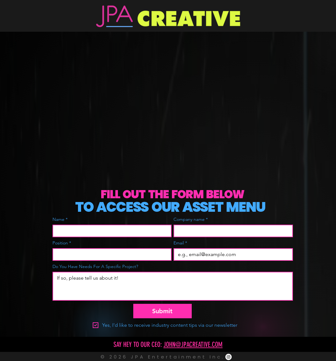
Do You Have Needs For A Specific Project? (95, 266)
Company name (191, 219)
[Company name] (231, 231)
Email (180, 243)
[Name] (110, 231)
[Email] (231, 254)
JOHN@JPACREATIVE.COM (193, 344)
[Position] (110, 254)
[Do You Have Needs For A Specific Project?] (172, 286)
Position (61, 243)
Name (60, 219)
